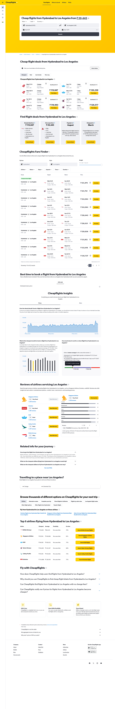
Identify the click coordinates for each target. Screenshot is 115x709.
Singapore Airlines (33, 396)
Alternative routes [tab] (33, 501)
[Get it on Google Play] (92, 647)
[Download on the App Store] (92, 651)
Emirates (31, 406)
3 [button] (96, 265)
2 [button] (93, 265)
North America (27, 54)
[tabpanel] (60, 343)
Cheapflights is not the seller (61, 629)
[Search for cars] (3, 14)
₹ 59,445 (82, 18)
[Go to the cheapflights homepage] (12, 2)
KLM (30, 415)
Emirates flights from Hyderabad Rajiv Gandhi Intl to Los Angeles (33, 513)
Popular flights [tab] (57, 505)
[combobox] (24, 21)
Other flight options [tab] (27, 505)
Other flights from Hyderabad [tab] (42, 505)
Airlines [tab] (23, 501)
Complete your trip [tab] (46, 501)
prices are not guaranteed (52, 624)
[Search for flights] (3, 7)
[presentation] (88, 18)
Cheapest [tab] (24, 74)
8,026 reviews (32, 438)
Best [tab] (31, 74)
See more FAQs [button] (48, 468)
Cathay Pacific (32, 424)
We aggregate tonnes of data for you (61, 632)
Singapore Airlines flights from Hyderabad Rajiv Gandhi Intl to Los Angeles (59, 513)
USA (33, 54)
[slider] (101, 165)
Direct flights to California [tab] (61, 501)
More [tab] (80, 303)
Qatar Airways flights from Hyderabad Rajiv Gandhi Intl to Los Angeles (85, 513)
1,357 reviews (32, 428)
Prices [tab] (39, 303)
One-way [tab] (47, 74)
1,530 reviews (32, 401)
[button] (2, 2)
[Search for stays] (3, 10)
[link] (29, 142)
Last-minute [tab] (38, 74)
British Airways (32, 433)
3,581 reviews (32, 410)
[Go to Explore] (3, 17)
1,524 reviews (32, 419)
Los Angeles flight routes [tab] (91, 501)
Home (21, 54)
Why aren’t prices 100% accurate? (61, 635)
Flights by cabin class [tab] (76, 501)
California (38, 54)
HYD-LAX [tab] (60, 282)
